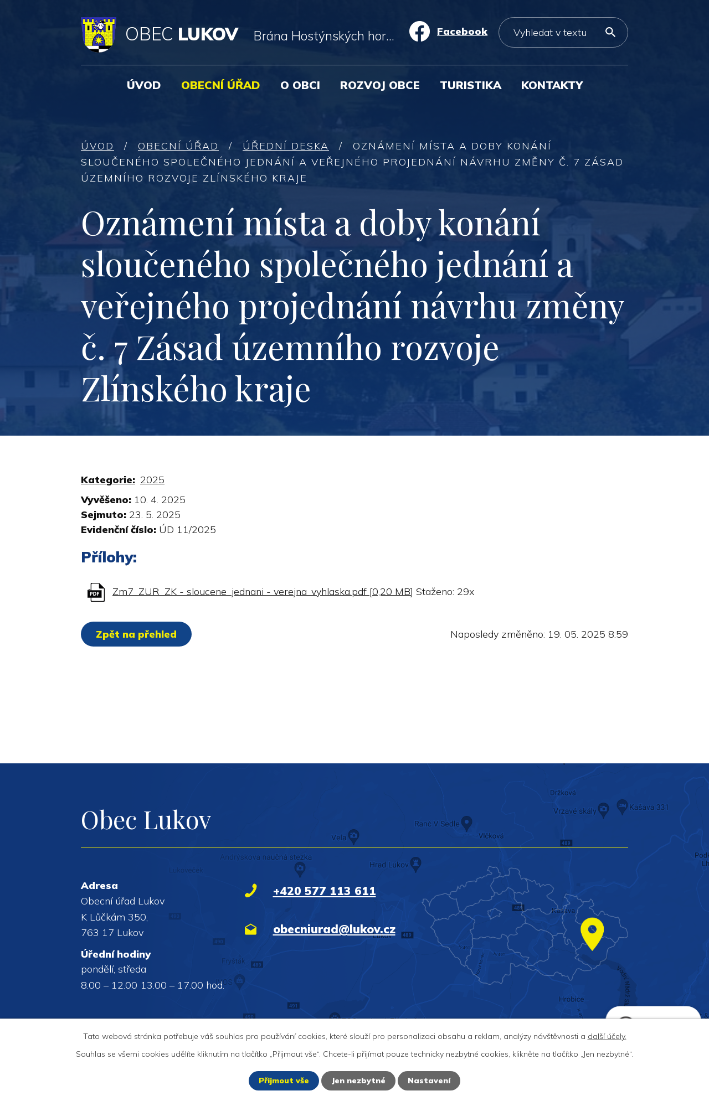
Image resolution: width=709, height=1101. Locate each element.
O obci (300, 85)
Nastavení (429, 1081)
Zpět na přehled (136, 634)
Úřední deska (286, 145)
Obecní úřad (220, 85)
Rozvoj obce (380, 85)
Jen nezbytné (358, 1081)
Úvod (144, 85)
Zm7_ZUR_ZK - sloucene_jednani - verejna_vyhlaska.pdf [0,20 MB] (262, 591)
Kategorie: (108, 479)
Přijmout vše (284, 1081)
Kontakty (552, 85)
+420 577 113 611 (324, 890)
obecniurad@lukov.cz (334, 929)
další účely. (607, 1036)
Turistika (470, 85)
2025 (152, 479)
